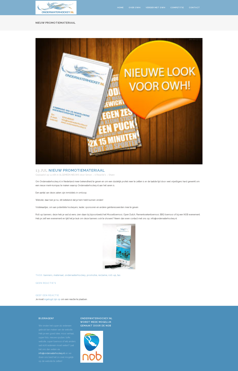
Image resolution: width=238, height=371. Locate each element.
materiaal (59, 275)
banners (48, 275)
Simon (88, 175)
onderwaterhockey (75, 275)
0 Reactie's (100, 175)
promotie (92, 275)
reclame (102, 275)
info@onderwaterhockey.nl (52, 353)
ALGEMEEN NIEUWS (69, 175)
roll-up (112, 275)
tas (119, 275)
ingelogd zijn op (52, 299)
